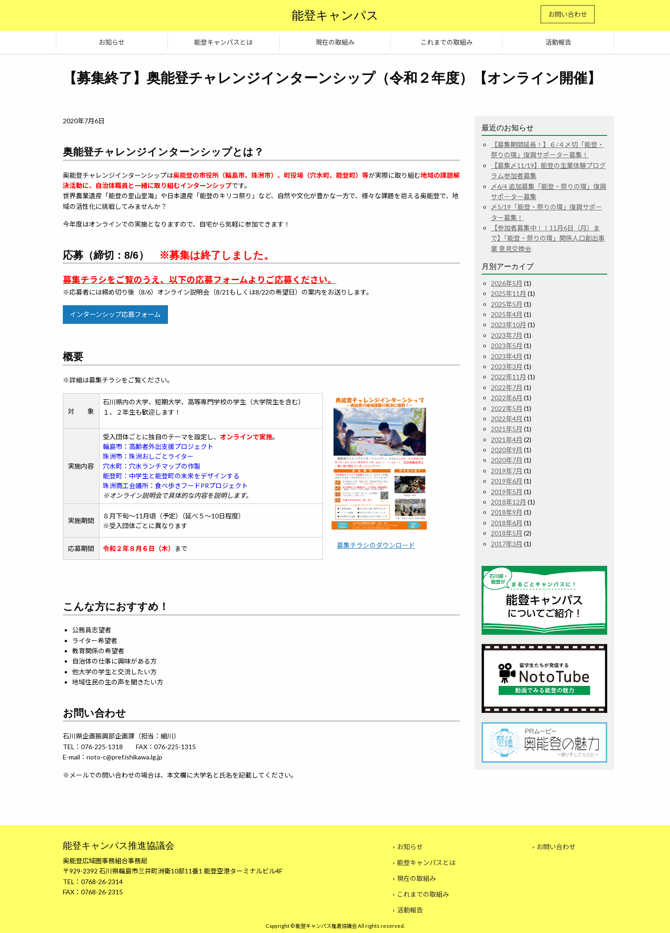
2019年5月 (507, 492)
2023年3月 (507, 366)
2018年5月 (507, 533)
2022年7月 (507, 387)
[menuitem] (112, 42)
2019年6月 (507, 481)
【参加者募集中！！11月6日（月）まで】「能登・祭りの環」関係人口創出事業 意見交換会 (548, 238)
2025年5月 (507, 304)
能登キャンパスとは (223, 42)
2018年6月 (507, 523)
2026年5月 (507, 283)
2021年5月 (507, 429)
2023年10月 (508, 325)
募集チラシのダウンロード (376, 545)
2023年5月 (507, 345)
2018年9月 (507, 512)
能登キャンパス (335, 15)
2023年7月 (507, 335)
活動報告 (558, 42)
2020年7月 (507, 460)
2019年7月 (507, 471)
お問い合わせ (567, 14)
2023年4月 (507, 356)
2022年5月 (507, 408)
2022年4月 (507, 419)
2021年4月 (507, 439)
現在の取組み (335, 42)
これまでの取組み (447, 42)
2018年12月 (508, 502)
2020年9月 (507, 450)
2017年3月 (507, 544)
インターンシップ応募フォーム (115, 314)
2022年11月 (508, 377)
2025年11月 (508, 293)
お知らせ (112, 42)
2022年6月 (507, 398)
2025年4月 (507, 314)
